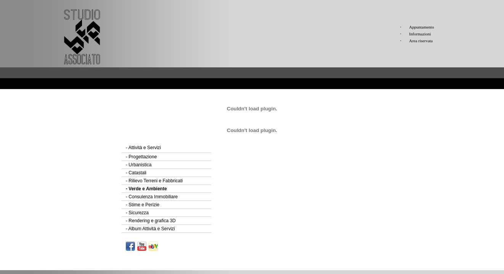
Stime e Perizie (142, 204)
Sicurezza (137, 212)
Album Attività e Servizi (150, 228)
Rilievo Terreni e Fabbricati (154, 180)
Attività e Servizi (143, 147)
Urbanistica (138, 164)
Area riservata (421, 40)
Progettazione (141, 156)
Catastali (136, 172)
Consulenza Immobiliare (152, 196)
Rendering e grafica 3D (151, 220)
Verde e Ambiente (146, 188)
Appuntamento (421, 27)
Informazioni (420, 34)
